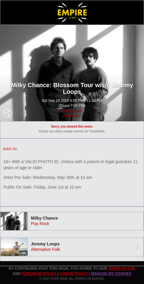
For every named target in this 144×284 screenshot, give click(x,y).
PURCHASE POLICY (39, 274)
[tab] (72, 221)
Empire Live (71, 111)
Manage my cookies (111, 274)
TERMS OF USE (121, 268)
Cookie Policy (74, 274)
